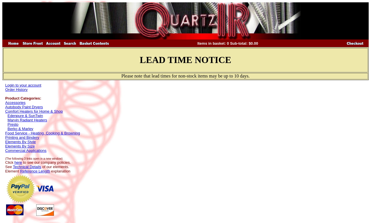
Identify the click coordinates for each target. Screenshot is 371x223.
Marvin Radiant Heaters (27, 120)
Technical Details (27, 167)
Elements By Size (20, 146)
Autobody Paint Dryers (24, 107)
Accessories (15, 102)
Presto (13, 124)
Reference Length (35, 171)
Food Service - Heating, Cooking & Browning (42, 133)
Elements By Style (20, 142)
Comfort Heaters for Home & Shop (34, 111)
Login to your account (23, 85)
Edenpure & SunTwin (25, 116)
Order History (16, 89)
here (18, 162)
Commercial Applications (25, 150)
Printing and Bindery (22, 137)
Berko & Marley (20, 129)
